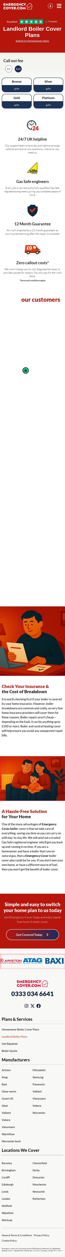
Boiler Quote (9, 1050)
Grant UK (7, 1098)
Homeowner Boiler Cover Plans (20, 1029)
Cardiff (6, 1177)
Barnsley (7, 1163)
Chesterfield (40, 1163)
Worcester (39, 1112)
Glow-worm (9, 1091)
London (6, 1198)
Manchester (39, 1184)
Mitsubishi (39, 1070)
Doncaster (39, 1177)
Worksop (7, 1220)
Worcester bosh (11, 1141)
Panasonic (39, 1084)
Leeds (5, 1191)
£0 (8, 68)
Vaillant (6, 1112)
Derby (36, 1170)
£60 (18, 68)
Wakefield (7, 1212)
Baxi (4, 1084)
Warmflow (8, 1134)
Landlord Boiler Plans (14, 1036)
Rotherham (39, 1198)
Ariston (6, 1070)
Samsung (38, 1077)
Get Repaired (10, 1043)
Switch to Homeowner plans (32, 40)
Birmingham (9, 1170)
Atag (4, 1077)
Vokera (6, 1119)
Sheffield (7, 1205)
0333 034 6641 (32, 993)
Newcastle (39, 1191)
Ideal (5, 1105)
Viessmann (8, 1127)
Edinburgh (7, 1184)
